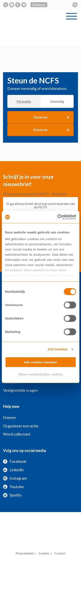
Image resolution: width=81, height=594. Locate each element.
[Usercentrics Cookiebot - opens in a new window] (57, 217)
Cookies (43, 553)
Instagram (15, 478)
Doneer (9, 417)
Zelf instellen (58, 349)
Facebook (14, 461)
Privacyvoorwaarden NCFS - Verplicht (35, 194)
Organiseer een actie (20, 425)
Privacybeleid (24, 553)
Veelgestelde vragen (20, 390)
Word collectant (16, 434)
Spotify (12, 495)
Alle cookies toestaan (40, 362)
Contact (60, 553)
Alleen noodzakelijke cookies (40, 374)
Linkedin (13, 469)
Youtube (13, 486)
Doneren (39, 4)
